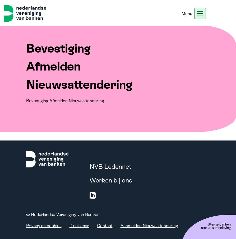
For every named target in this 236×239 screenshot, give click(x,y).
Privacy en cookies (44, 225)
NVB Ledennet (110, 166)
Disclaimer (79, 225)
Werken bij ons (111, 180)
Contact (105, 225)
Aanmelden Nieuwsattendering (149, 225)
